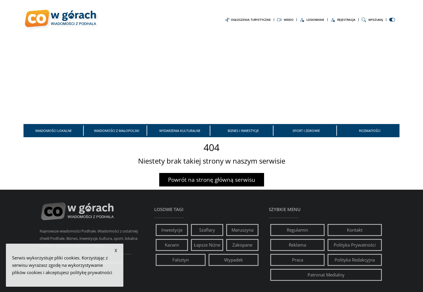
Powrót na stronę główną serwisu (211, 180)
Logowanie (312, 20)
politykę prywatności (91, 272)
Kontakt (354, 230)
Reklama (297, 245)
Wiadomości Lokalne (53, 130)
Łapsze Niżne (207, 245)
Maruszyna (242, 230)
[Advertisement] (211, 79)
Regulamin (297, 230)
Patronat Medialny (326, 275)
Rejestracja (342, 20)
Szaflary (207, 230)
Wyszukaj (372, 20)
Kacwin (172, 245)
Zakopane (242, 245)
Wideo (285, 20)
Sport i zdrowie (306, 130)
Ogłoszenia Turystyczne (248, 20)
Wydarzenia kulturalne (179, 130)
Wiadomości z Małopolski (116, 130)
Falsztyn (180, 260)
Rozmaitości (369, 130)
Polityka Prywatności (355, 245)
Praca (297, 260)
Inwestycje (171, 230)
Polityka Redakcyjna (355, 260)
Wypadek (233, 260)
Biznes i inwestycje (243, 130)
